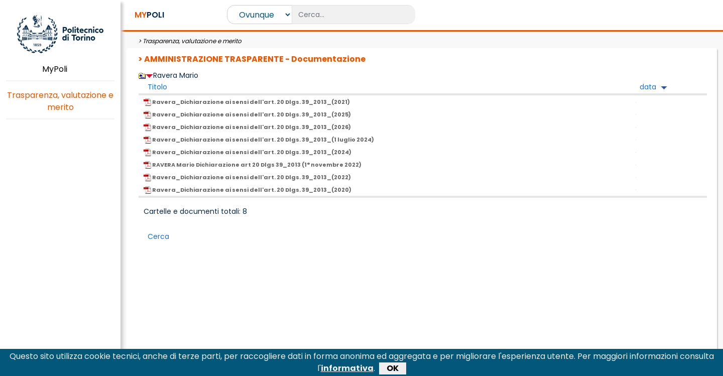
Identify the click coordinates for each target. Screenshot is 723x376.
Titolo (157, 87)
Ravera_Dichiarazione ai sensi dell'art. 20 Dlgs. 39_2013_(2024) (247, 152)
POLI (149, 15)
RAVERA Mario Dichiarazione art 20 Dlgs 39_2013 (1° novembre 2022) (253, 165)
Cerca (158, 236)
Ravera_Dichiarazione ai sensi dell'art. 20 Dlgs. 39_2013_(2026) (247, 127)
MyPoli (60, 69)
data (648, 87)
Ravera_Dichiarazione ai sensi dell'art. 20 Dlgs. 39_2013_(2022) (247, 177)
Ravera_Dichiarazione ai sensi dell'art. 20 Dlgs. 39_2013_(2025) (247, 114)
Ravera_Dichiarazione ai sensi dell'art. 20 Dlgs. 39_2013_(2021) (247, 102)
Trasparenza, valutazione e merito (60, 101)
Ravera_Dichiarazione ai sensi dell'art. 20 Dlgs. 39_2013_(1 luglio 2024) (259, 140)
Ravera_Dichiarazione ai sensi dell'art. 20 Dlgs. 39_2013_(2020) (247, 190)
